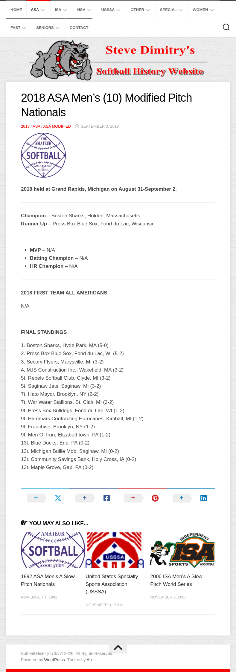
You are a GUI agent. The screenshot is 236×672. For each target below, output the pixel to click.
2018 (25, 126)
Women (200, 9)
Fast (15, 27)
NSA (81, 9)
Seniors (45, 27)
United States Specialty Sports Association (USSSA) (112, 584)
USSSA (108, 9)
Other (137, 9)
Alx (89, 659)
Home (16, 9)
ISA (58, 9)
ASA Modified (57, 126)
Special (168, 9)
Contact (79, 27)
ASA (35, 9)
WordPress (54, 659)
